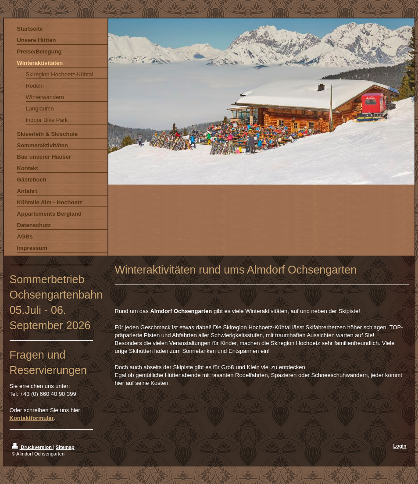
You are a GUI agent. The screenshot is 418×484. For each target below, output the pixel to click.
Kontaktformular (32, 418)
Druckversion (32, 447)
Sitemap (65, 447)
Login (400, 445)
